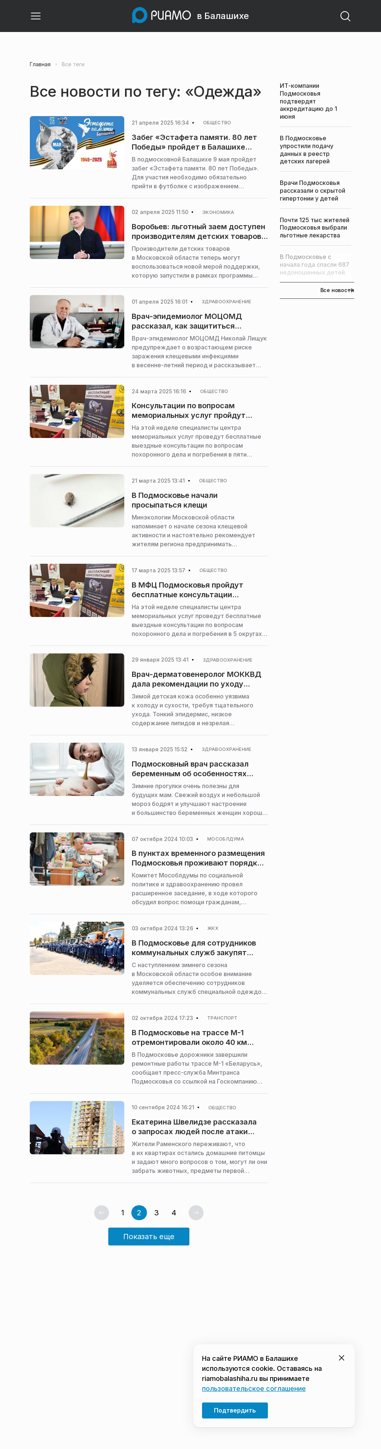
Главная (40, 64)
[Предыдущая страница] (101, 1212)
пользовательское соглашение (254, 1388)
